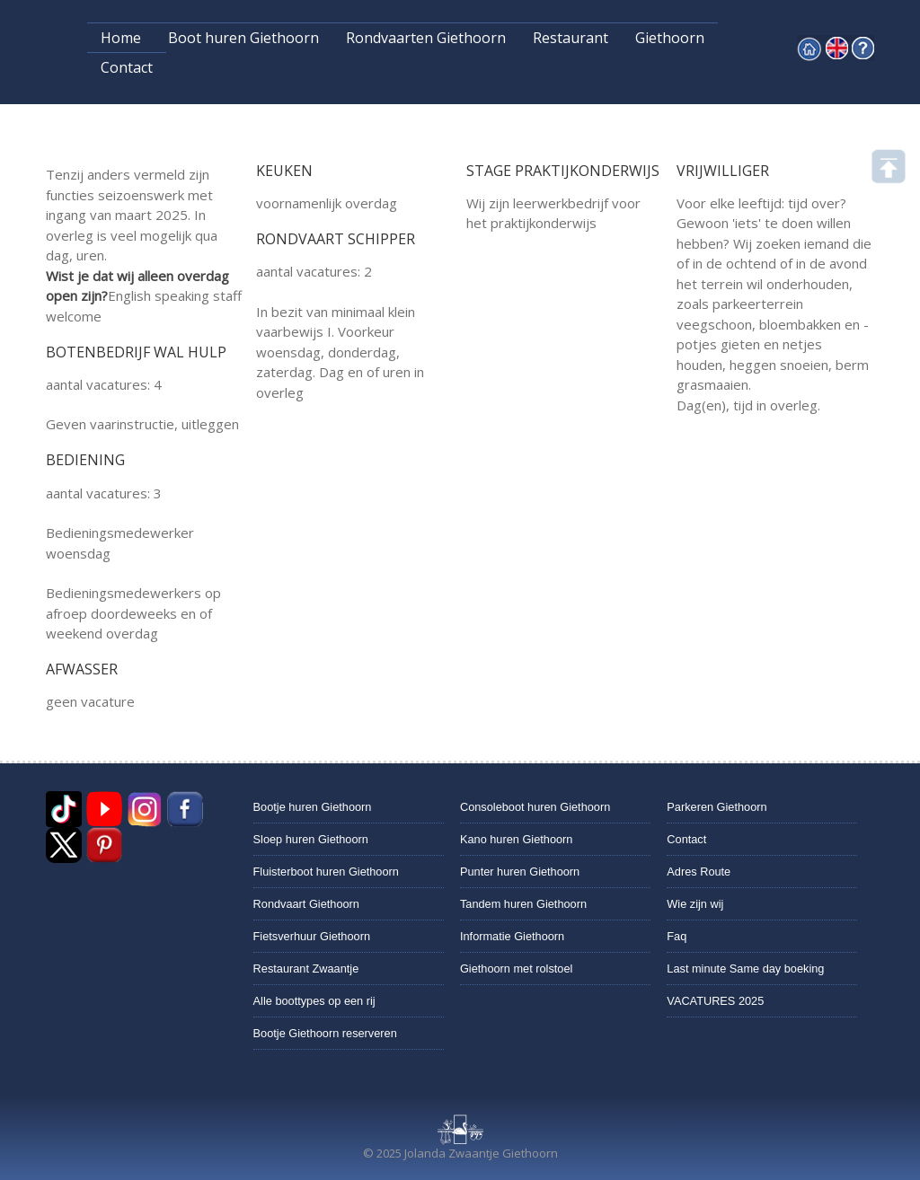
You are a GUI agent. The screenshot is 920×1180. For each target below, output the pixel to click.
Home (121, 38)
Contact (127, 67)
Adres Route (698, 871)
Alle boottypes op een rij (314, 1001)
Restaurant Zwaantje (306, 968)
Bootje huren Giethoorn (312, 807)
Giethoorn (669, 38)
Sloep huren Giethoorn (310, 839)
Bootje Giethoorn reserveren (325, 1033)
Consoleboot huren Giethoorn (535, 807)
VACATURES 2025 (715, 1001)
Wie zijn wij (695, 904)
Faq (676, 936)
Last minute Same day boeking (745, 968)
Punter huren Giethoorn (519, 871)
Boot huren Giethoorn (243, 38)
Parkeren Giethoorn (716, 807)
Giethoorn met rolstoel (516, 968)
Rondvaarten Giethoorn (426, 38)
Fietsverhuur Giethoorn (311, 936)
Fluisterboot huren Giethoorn (326, 871)
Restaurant (570, 38)
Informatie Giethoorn (512, 936)
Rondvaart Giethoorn (306, 904)
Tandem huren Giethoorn (523, 904)
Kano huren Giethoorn (516, 839)
